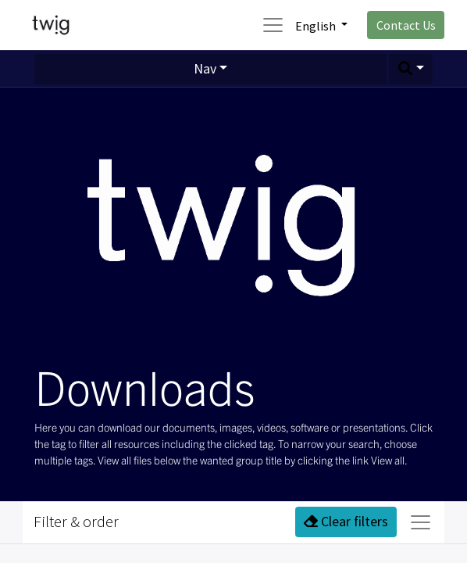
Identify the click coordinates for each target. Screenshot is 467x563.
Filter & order (76, 521)
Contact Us (406, 25)
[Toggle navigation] (420, 522)
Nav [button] (205, 68)
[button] (411, 69)
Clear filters (346, 521)
